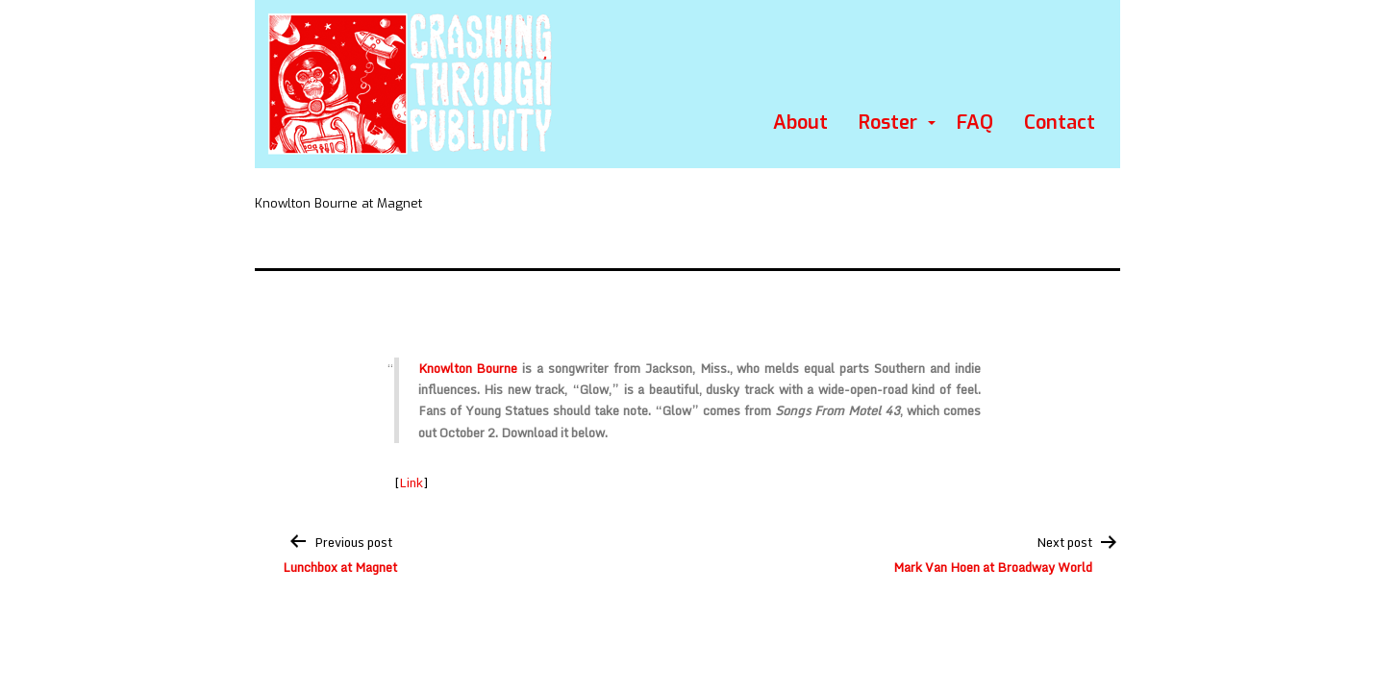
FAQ (975, 123)
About (800, 123)
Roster (888, 123)
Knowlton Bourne (468, 368)
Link (411, 482)
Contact (1059, 123)
